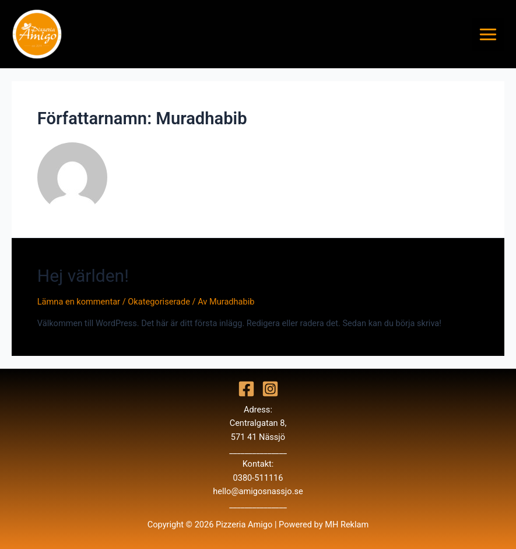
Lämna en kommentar (78, 301)
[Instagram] (270, 388)
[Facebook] (246, 388)
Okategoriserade (159, 301)
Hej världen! (83, 275)
